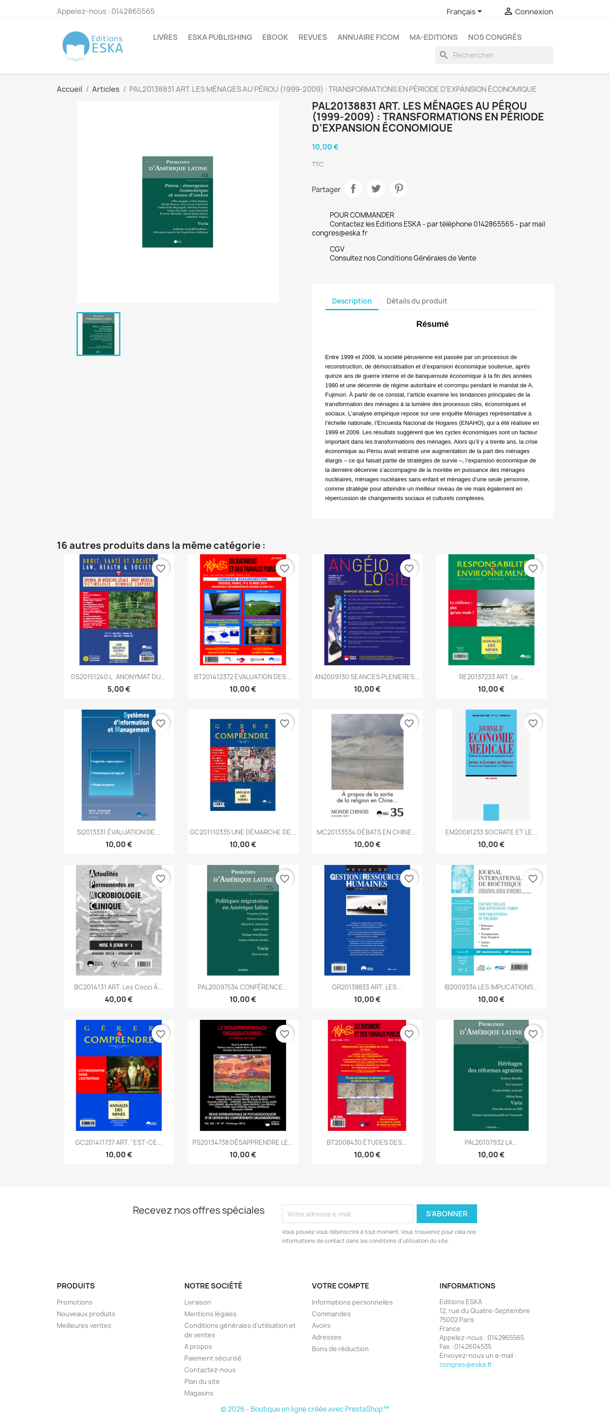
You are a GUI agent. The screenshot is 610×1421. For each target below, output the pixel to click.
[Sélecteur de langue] (466, 12)
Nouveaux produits (86, 1314)
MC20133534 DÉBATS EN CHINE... (367, 832)
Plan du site (202, 1381)
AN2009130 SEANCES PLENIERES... (367, 676)
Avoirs (321, 1325)
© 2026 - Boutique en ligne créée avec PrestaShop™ (305, 1409)
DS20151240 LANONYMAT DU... (118, 676)
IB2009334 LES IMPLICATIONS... (491, 987)
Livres (165, 37)
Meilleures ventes (84, 1325)
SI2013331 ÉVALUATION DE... (118, 832)
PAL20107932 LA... (491, 1142)
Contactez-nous (210, 1369)
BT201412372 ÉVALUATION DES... (242, 676)
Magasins (198, 1393)
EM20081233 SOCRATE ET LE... (491, 832)
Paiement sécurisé (213, 1358)
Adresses (326, 1337)
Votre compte (340, 1286)
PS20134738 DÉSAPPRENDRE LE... (243, 1142)
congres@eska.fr (465, 1364)
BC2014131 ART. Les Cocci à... (118, 987)
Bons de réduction (340, 1348)
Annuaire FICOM (368, 37)
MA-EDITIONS (434, 37)
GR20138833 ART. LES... (367, 987)
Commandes (331, 1314)
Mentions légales (210, 1314)
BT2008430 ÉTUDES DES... (367, 1142)
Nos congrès (495, 37)
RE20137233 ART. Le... (491, 676)
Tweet (376, 188)
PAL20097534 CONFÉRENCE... (243, 987)
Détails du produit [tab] (417, 301)
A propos (198, 1346)
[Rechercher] (494, 55)
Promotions (75, 1302)
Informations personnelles (352, 1302)
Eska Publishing (220, 37)
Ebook (275, 37)
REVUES (313, 37)
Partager (353, 188)
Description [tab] (352, 301)
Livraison (197, 1302)
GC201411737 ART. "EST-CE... (118, 1142)
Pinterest (399, 188)
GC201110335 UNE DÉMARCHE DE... (243, 832)
